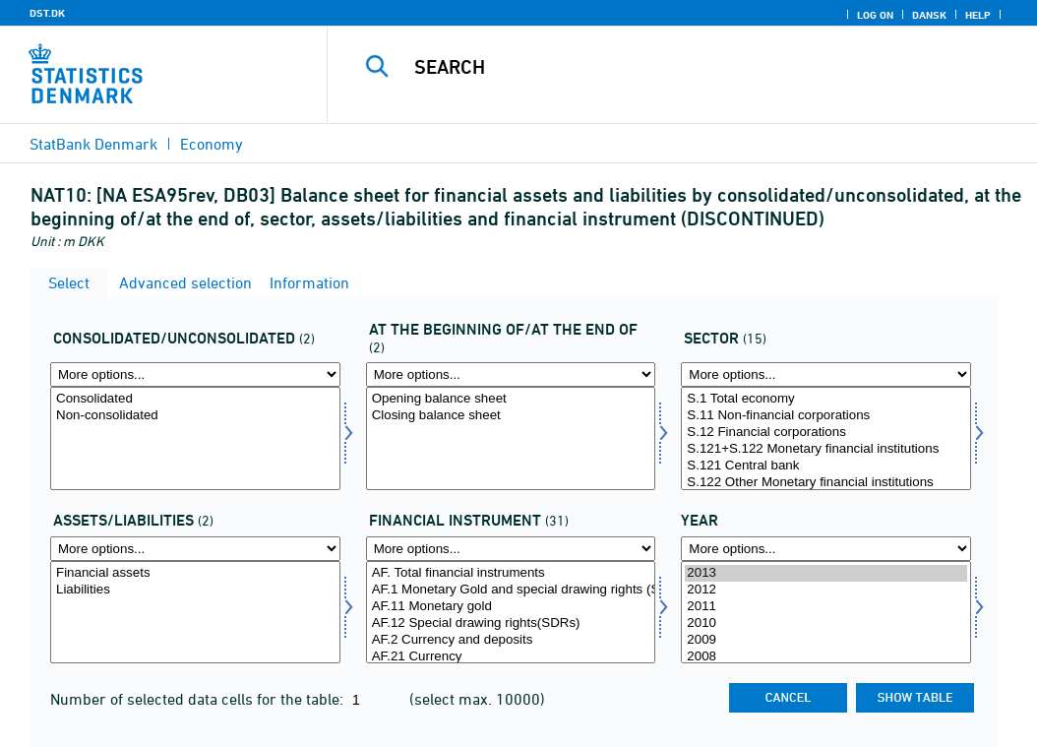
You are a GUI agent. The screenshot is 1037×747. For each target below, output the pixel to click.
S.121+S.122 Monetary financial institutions (826, 449)
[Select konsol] (195, 438)
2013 (826, 573)
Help (978, 15)
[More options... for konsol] (195, 374)
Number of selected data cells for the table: (198, 699)
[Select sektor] (826, 438)
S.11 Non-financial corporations (826, 415)
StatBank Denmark (93, 144)
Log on (875, 15)
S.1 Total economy (826, 399)
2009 (826, 640)
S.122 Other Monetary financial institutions (826, 482)
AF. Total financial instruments (511, 573)
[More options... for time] (826, 548)
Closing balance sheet (511, 415)
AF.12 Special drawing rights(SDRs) (511, 623)
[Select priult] (511, 438)
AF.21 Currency (511, 657)
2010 (826, 623)
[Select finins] (511, 612)
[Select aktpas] (195, 612)
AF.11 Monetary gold (511, 606)
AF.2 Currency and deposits (511, 640)
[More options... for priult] (511, 374)
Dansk (929, 15)
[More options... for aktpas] (195, 548)
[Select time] (826, 612)
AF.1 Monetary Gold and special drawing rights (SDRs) (511, 590)
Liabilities (195, 590)
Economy (211, 144)
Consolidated (195, 399)
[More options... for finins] (511, 548)
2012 (826, 590)
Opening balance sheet (511, 399)
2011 (826, 606)
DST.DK (47, 13)
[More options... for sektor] (826, 374)
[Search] (686, 67)
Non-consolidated (195, 415)
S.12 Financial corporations (826, 432)
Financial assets (195, 573)
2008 (826, 657)
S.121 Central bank (826, 466)
